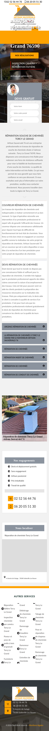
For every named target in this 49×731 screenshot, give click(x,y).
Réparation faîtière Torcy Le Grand (9, 608)
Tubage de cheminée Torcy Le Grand (39, 619)
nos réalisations (24, 55)
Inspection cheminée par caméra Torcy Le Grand (8, 624)
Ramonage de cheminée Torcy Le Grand (40, 657)
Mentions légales (36, 725)
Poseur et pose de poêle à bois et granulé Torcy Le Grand (9, 645)
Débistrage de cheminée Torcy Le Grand (25, 615)
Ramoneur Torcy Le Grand (24, 648)
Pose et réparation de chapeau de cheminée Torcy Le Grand (40, 638)
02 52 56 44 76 (14, 1)
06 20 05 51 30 (34, 1)
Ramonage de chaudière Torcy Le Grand (24, 633)
